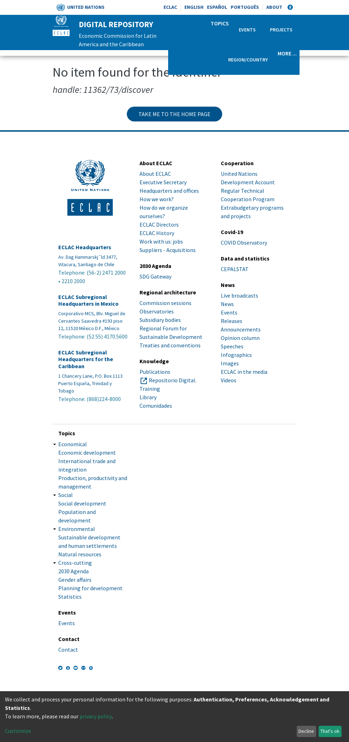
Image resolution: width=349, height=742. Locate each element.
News (227, 303)
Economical (72, 444)
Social (65, 494)
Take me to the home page (174, 114)
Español (217, 7)
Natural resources (79, 554)
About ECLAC (155, 173)
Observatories (157, 311)
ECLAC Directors (159, 224)
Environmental (76, 528)
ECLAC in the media (244, 371)
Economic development (87, 452)
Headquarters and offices (169, 190)
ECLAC (170, 7)
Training (150, 388)
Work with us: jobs (161, 241)
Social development (82, 503)
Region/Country (248, 59)
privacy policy (95, 716)
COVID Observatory (244, 242)
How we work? (157, 199)
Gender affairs (74, 579)
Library (148, 397)
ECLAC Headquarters (84, 247)
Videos (228, 380)
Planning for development (90, 588)
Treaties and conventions (170, 345)
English (193, 7)
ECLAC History (157, 233)
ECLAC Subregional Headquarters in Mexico (88, 300)
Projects (281, 29)
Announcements (241, 329)
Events (247, 29)
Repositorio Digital (172, 380)
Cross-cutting (75, 562)
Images (230, 363)
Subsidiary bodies (160, 319)
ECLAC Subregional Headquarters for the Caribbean (85, 359)
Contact (68, 649)
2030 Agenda (73, 571)
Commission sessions (165, 302)
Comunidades (156, 405)
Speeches (232, 346)
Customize (18, 730)
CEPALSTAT (235, 269)
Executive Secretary (163, 182)
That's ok (329, 731)
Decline (306, 731)
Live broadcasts (239, 295)
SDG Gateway (155, 276)
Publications (155, 371)
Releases (231, 320)
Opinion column (240, 337)
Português (245, 7)
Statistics (70, 596)
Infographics (236, 354)
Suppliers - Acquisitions (168, 249)
